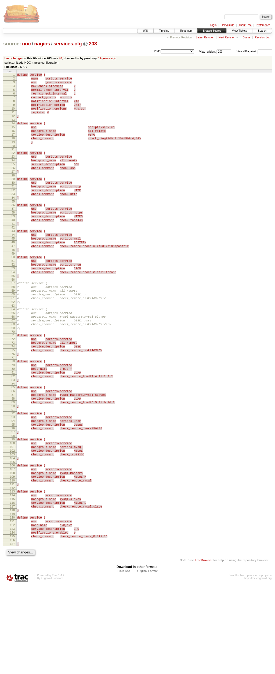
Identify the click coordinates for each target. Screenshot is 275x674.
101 (12, 516)
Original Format (147, 659)
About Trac (244, 25)
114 (12, 573)
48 (60, 58)
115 (12, 577)
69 (13, 375)
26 (13, 185)
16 (13, 142)
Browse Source (212, 30)
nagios (42, 43)
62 (13, 344)
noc (26, 43)
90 (13, 468)
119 (12, 596)
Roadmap (186, 30)
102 (12, 520)
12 (13, 124)
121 (12, 604)
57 (13, 321)
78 (13, 414)
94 (13, 485)
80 (13, 423)
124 (12, 617)
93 (13, 480)
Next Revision (227, 37)
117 (12, 587)
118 (12, 591)
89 (13, 463)
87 (13, 454)
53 (13, 304)
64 (13, 352)
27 (13, 190)
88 (13, 459)
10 (13, 115)
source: (12, 43)
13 (13, 129)
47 (13, 278)
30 (13, 202)
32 (13, 211)
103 (12, 525)
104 (12, 529)
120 (12, 599)
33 (13, 216)
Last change (13, 58)
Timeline (164, 30)
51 (13, 295)
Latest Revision (205, 37)
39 (13, 242)
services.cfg (67, 43)
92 (13, 476)
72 (13, 388)
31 (13, 207)
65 (13, 357)
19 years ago (107, 58)
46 (13, 273)
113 (12, 568)
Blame (246, 37)
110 (12, 556)
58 (13, 326)
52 (13, 300)
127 (12, 631)
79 (13, 419)
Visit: (157, 51)
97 (13, 499)
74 (13, 397)
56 (13, 318)
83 (13, 437)
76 (13, 406)
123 (12, 613)
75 (13, 401)
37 (13, 233)
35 (13, 225)
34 (13, 221)
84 (13, 441)
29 (13, 198)
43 (13, 260)
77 (13, 410)
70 (13, 380)
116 (12, 582)
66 (13, 361)
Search (262, 30)
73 (13, 392)
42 (13, 256)
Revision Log (262, 37)
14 (13, 133)
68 (13, 370)
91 (13, 472)
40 (13, 247)
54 (13, 309)
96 (13, 494)
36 (13, 229)
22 (13, 167)
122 (12, 608)
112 (12, 565)
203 (93, 43)
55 (13, 313)
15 (13, 137)
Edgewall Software (52, 666)
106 (12, 537)
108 (12, 547)
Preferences (263, 25)
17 (13, 146)
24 (13, 176)
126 (12, 627)
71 (13, 383)
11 (13, 120)
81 (13, 428)
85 (13, 445)
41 (13, 251)
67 (13, 366)
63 (13, 349)
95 (13, 489)
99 (13, 507)
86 (13, 449)
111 (12, 560)
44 (13, 264)
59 (13, 330)
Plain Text (123, 659)
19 (13, 155)
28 (13, 194)
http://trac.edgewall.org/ (258, 666)
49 (13, 287)
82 (13, 432)
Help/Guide (227, 25)
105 (12, 534)
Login (213, 25)
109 (12, 551)
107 (12, 542)
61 (13, 340)
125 (12, 622)
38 (13, 238)
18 (13, 151)
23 (13, 171)
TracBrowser (203, 648)
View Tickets (239, 30)
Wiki (145, 30)
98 (13, 503)
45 (13, 269)
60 (13, 335)
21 (13, 163)
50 (13, 290)
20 (13, 160)
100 (12, 511)
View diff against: (254, 51)
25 (13, 181)
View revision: (207, 51)
